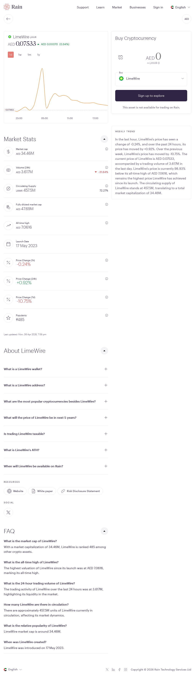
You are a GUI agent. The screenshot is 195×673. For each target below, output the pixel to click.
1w (20, 54)
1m (29, 54)
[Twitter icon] (107, 669)
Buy (121, 72)
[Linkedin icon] (113, 669)
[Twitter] (8, 512)
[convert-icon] (120, 57)
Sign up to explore (151, 95)
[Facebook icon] (119, 669)
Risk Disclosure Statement (80, 491)
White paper (42, 491)
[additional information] (106, 148)
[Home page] (13, 7)
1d (10, 54)
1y (38, 54)
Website (15, 491)
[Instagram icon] (125, 669)
